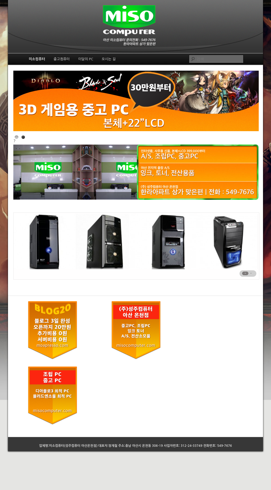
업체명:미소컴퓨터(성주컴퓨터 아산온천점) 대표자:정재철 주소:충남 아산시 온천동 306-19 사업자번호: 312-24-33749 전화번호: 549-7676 (135, 445)
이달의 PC (85, 59)
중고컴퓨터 (61, 59)
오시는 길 (109, 59)
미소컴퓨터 (37, 59)
